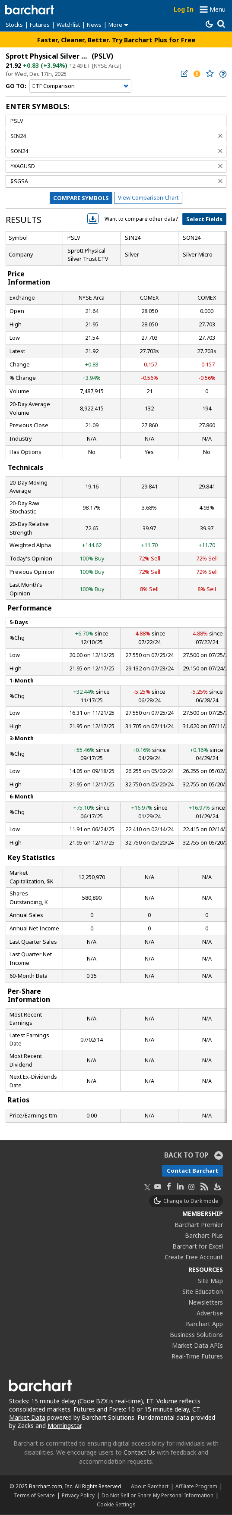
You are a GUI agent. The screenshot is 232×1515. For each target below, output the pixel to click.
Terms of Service (34, 1495)
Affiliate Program (196, 1486)
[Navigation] (80, 86)
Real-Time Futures (197, 1356)
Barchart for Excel (197, 1246)
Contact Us (139, 1452)
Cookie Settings (116, 1504)
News (94, 24)
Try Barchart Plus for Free (153, 39)
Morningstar (64, 1425)
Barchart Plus (204, 1235)
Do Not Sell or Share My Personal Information (157, 1495)
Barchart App (204, 1324)
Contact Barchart (192, 1170)
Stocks (14, 24)
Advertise (210, 1313)
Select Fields (204, 219)
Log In (184, 9)
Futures (40, 24)
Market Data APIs (197, 1345)
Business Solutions (196, 1334)
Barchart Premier (199, 1225)
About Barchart (149, 1486)
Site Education (202, 1291)
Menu (218, 9)
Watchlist (68, 24)
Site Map (210, 1281)
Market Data (27, 1417)
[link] (222, 74)
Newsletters (205, 1302)
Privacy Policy (78, 1495)
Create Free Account (194, 1257)
